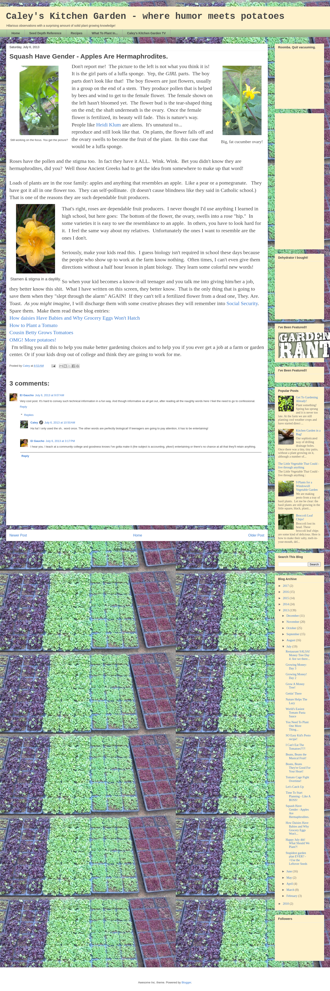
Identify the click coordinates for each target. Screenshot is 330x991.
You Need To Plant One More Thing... (297, 726)
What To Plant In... (105, 33)
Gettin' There (293, 693)
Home (15, 33)
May (289, 877)
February (292, 896)
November (293, 621)
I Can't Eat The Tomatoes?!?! (295, 746)
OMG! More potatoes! (33, 340)
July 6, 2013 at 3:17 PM (60, 441)
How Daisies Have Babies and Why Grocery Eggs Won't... (297, 828)
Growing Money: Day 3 (296, 666)
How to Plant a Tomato (34, 325)
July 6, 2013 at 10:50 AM (59, 422)
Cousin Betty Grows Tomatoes (41, 332)
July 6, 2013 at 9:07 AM (49, 395)
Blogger (186, 982)
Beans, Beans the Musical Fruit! (296, 756)
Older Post (256, 535)
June (289, 871)
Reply (23, 406)
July (289, 646)
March (290, 889)
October (291, 628)
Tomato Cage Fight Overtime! (297, 779)
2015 (286, 598)
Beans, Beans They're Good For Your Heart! (298, 767)
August (291, 640)
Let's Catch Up (295, 786)
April (290, 883)
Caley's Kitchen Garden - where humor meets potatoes (145, 16)
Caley (34, 422)
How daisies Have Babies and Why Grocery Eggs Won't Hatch (75, 318)
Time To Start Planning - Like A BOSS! (298, 796)
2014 (286, 604)
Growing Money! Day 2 (296, 676)
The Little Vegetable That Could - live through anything (298, 465)
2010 (286, 903)
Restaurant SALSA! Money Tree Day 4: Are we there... (298, 655)
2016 (286, 592)
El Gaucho (27, 395)
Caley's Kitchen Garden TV (146, 33)
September (293, 634)
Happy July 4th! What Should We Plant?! (297, 843)
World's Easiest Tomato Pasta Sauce (295, 712)
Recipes (77, 33)
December (293, 615)
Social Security (242, 303)
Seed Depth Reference (45, 33)
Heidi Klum (108, 125)
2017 (286, 585)
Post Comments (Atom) (145, 549)
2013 (286, 610)
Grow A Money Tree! (295, 685)
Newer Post (18, 535)
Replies (28, 415)
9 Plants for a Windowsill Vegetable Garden (307, 486)
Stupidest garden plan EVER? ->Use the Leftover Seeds (296, 858)
